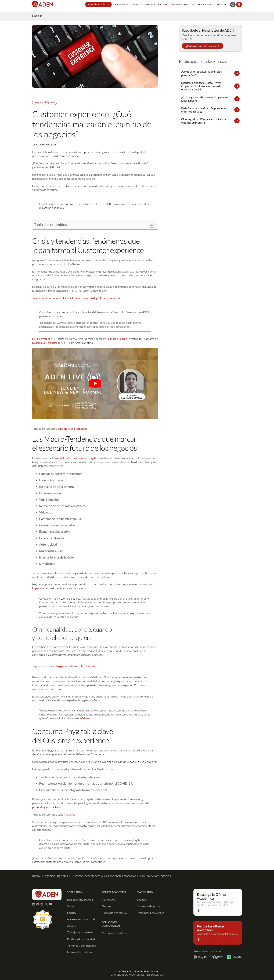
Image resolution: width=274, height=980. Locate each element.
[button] (98, 4)
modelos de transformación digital (76, 458)
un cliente (100, 275)
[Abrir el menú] (239, 4)
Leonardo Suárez (117, 338)
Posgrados (120, 4)
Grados (135, 4)
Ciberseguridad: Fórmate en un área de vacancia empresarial (203, 121)
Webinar (85, 718)
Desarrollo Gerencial (44, 342)
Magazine (221, 4)
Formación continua (154, 4)
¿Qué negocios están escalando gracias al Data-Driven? (204, 98)
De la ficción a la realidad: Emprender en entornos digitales (204, 110)
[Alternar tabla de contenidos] (150, 225)
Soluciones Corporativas (182, 4)
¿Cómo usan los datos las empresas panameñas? (201, 73)
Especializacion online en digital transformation (91, 298)
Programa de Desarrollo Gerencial (75, 666)
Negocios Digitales (44, 102)
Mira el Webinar (42, 338)
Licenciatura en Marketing (71, 428)
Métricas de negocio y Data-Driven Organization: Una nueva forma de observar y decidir (201, 86)
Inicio (36, 876)
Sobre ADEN (204, 4)
